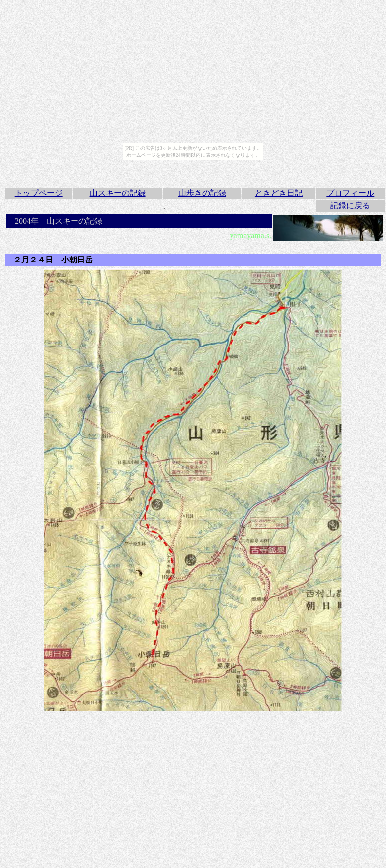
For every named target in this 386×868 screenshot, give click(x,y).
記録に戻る (350, 205)
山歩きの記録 (202, 193)
